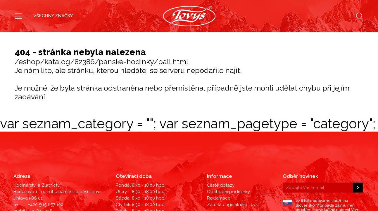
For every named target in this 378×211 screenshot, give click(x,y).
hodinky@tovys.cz (46, 155)
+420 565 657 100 (45, 142)
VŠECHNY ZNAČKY (53, 15)
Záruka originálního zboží (233, 142)
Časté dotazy (220, 123)
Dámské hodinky (214, 36)
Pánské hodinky (163, 36)
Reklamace (218, 136)
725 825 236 (40, 149)
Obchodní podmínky (228, 129)
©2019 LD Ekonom (345, 166)
